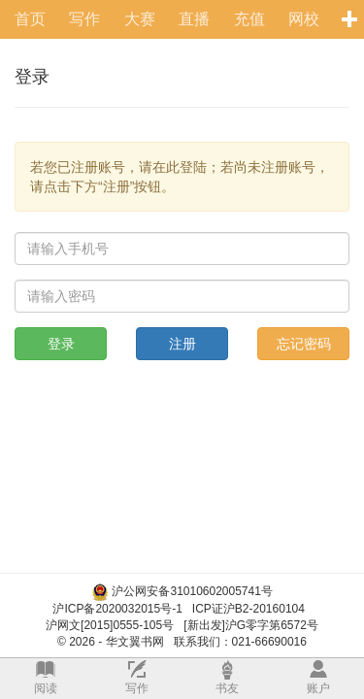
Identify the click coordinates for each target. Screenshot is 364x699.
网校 (303, 19)
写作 (84, 19)
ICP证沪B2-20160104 (248, 609)
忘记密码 (304, 343)
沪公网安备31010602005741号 (192, 591)
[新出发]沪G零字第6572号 (250, 625)
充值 (249, 19)
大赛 (139, 19)
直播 (194, 19)
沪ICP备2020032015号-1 (117, 609)
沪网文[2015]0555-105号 (110, 625)
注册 (182, 343)
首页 (30, 19)
